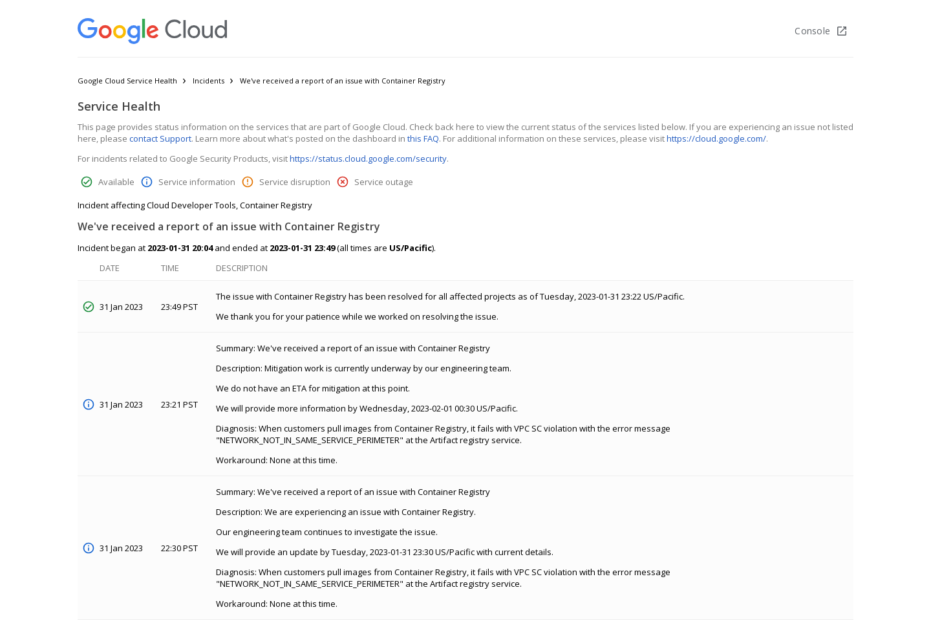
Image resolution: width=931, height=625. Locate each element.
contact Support (160, 138)
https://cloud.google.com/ (716, 138)
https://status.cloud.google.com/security (368, 158)
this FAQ (423, 138)
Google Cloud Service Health (127, 80)
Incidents (208, 80)
